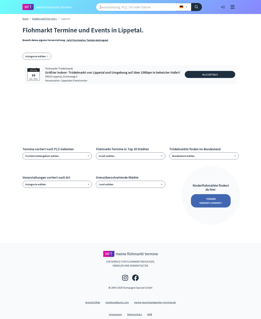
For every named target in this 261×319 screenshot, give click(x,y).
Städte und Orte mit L (44, 18)
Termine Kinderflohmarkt (210, 200)
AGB (151, 314)
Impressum (117, 314)
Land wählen (106, 184)
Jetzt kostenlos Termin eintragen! (87, 40)
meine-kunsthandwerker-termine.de (155, 302)
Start (26, 18)
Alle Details (210, 74)
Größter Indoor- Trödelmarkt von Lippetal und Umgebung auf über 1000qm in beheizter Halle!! (112, 72)
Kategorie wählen (35, 56)
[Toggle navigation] (232, 7)
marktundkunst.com (117, 302)
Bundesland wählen (183, 156)
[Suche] (196, 7)
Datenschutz (136, 314)
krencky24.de (92, 302)
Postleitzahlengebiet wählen (42, 156)
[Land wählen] (183, 7)
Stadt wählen (106, 156)
